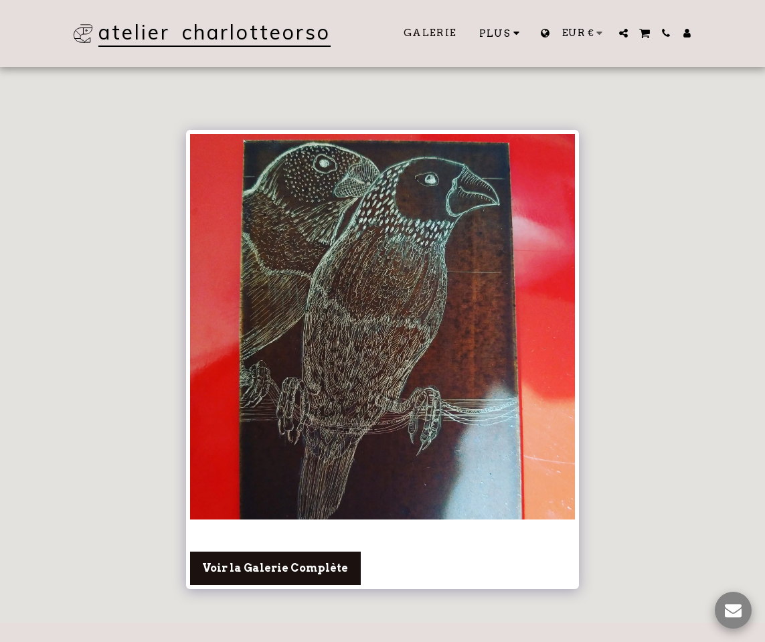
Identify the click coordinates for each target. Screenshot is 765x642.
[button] (623, 33)
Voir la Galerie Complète (275, 568)
